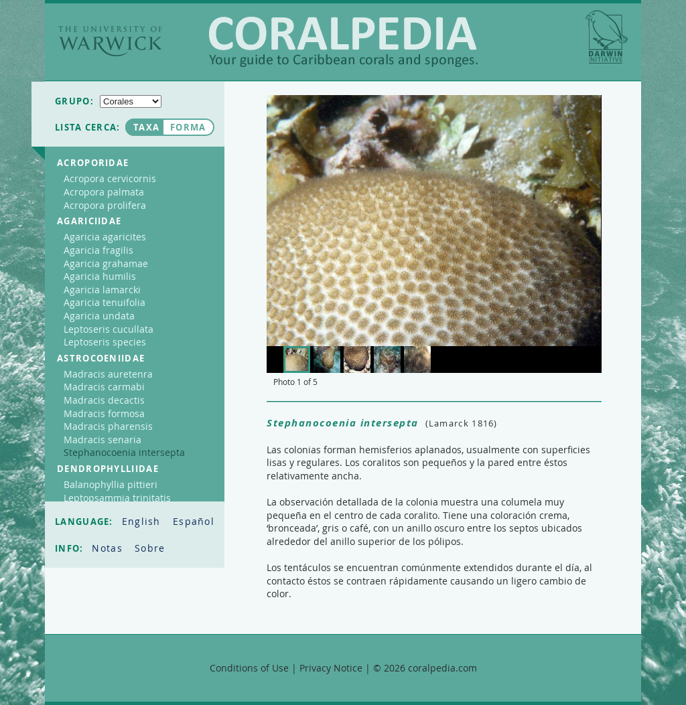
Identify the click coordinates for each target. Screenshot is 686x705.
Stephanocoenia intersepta (124, 452)
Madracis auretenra (108, 374)
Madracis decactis (104, 400)
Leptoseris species (105, 341)
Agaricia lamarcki (102, 289)
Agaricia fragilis (98, 250)
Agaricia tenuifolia (104, 302)
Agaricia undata (99, 315)
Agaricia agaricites (105, 236)
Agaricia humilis (100, 276)
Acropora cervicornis (110, 178)
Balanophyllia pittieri (110, 484)
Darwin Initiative (607, 37)
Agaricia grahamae (106, 263)
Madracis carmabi (104, 386)
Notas (109, 548)
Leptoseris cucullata (108, 329)
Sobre (150, 548)
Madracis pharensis (108, 426)
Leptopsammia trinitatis (117, 497)
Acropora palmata (104, 191)
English (143, 521)
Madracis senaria (102, 439)
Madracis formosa (104, 413)
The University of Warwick (110, 41)
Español (193, 521)
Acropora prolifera (105, 205)
